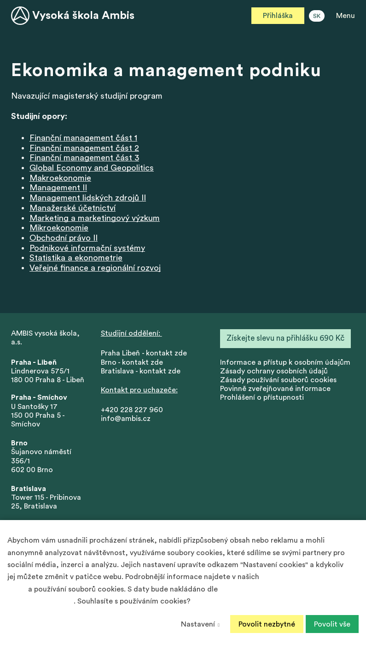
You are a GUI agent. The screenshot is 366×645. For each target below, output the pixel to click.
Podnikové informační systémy (87, 248)
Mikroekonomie (58, 228)
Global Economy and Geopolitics (91, 168)
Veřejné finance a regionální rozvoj (95, 268)
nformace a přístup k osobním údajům (286, 363)
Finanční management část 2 (84, 148)
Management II (58, 188)
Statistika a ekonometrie (75, 258)
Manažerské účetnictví (72, 208)
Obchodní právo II (63, 238)
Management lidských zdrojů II (87, 198)
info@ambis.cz (126, 419)
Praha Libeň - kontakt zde (146, 353)
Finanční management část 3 (84, 158)
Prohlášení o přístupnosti (262, 398)
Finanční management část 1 (83, 138)
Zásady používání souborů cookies (278, 380)
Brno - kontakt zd (130, 363)
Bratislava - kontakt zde (140, 371)
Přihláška (278, 15)
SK (316, 16)
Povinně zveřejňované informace (275, 389)
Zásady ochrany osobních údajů (274, 371)
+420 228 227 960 (132, 410)
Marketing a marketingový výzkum (94, 218)
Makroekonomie (60, 178)
